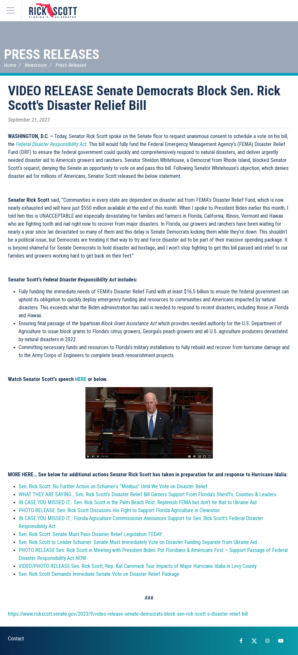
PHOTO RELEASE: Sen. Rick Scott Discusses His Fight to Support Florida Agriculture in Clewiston (119, 510)
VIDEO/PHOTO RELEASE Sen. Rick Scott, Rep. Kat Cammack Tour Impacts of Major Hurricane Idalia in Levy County (138, 566)
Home (10, 65)
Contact (16, 638)
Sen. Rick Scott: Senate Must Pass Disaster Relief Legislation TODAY (90, 534)
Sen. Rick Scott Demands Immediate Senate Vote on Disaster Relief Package (99, 574)
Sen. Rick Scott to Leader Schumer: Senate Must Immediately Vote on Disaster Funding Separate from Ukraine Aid (138, 542)
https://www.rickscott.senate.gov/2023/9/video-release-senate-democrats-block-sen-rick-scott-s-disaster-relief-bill (128, 614)
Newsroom (36, 65)
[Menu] (10, 10)
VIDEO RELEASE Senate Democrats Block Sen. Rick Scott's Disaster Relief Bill (144, 98)
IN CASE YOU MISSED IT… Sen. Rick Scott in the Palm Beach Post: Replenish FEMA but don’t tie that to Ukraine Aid (138, 502)
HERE (81, 379)
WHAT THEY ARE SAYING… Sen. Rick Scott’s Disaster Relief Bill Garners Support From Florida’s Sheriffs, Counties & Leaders (147, 494)
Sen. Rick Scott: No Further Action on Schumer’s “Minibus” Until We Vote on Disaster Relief (113, 486)
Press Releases (51, 54)
